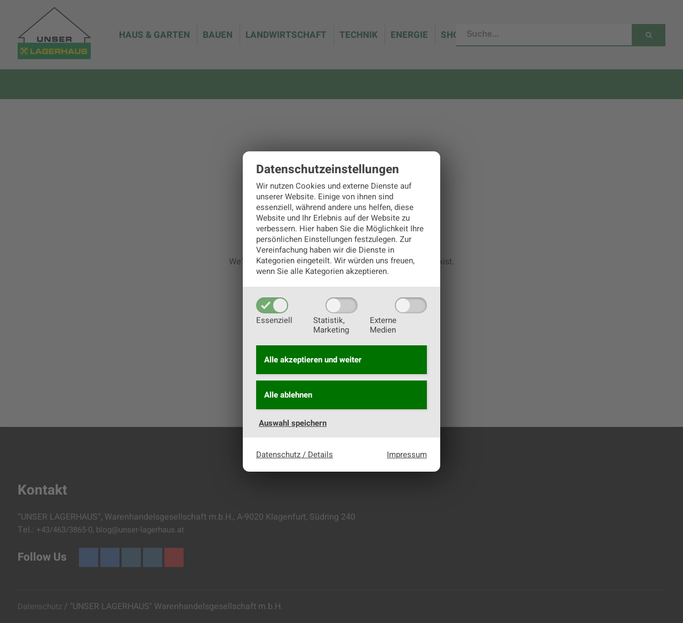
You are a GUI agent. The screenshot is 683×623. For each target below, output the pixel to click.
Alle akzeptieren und (313, 360)
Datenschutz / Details (294, 454)
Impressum (407, 454)
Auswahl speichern (293, 423)
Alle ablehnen (288, 395)
